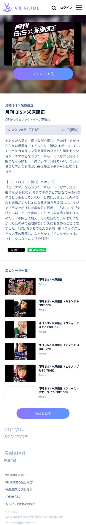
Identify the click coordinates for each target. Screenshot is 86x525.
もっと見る (43, 413)
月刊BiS (45, 119)
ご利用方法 (12, 497)
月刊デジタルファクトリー (21, 119)
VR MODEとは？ (16, 475)
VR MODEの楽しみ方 (19, 482)
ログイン (66, 7)
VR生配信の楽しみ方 (19, 489)
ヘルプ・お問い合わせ (20, 504)
